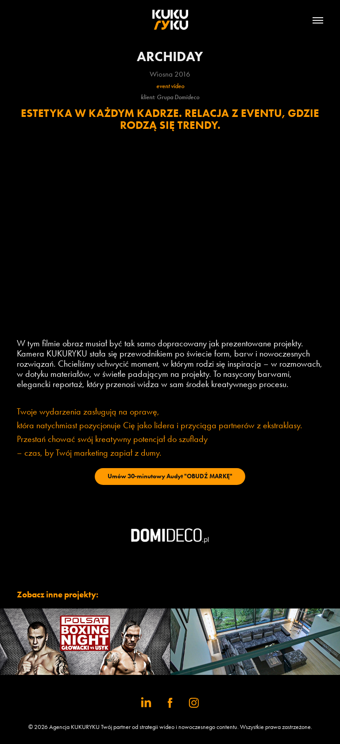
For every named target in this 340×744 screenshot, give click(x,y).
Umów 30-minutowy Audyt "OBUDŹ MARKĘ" (170, 476)
